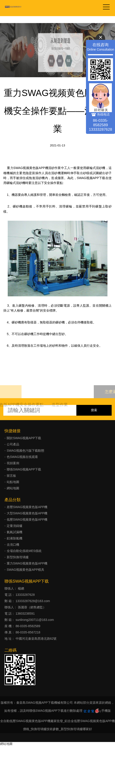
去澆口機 (13, 544)
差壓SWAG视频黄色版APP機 (27, 507)
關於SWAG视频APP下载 (24, 438)
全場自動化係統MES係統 (24, 551)
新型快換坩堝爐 (18, 557)
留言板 (11, 475)
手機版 (106, 710)
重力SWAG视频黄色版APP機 (27, 563)
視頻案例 (13, 463)
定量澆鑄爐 (14, 526)
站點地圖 (13, 482)
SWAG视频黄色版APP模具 (25, 569)
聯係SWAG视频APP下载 (24, 469)
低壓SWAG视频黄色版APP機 (27, 519)
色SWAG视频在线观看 (22, 457)
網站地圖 (13, 488)
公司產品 (13, 444)
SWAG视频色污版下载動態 (25, 450)
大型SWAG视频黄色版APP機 (27, 513)
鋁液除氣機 (14, 538)
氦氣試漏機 (14, 532)
